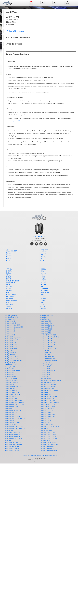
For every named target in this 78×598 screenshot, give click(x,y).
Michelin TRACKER (11, 424)
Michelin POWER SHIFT (12, 416)
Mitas (42, 259)
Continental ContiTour (11, 343)
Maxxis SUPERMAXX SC (48, 385)
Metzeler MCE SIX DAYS (12, 395)
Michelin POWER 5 (11, 412)
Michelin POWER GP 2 (47, 414)
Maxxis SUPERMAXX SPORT (14, 387)
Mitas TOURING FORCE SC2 (49, 438)
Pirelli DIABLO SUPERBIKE (13, 444)
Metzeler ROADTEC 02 (47, 399)
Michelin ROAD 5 (10, 420)
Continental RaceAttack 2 (48, 343)
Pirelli (8, 261)
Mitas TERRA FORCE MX (48, 434)
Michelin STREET (45, 422)
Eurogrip (43, 253)
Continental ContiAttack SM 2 (49, 337)
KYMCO (8, 289)
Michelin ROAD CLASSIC (13, 422)
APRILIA (9, 269)
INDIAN (8, 285)
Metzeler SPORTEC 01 (47, 401)
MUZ (41, 295)
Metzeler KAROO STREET (13, 393)
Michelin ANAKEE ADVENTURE (15, 405)
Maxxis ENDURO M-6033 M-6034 (50, 381)
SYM (41, 303)
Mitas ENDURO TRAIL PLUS (14, 426)
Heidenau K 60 (45, 369)
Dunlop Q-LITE (45, 355)
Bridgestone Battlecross (47, 325)
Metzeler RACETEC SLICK (48, 397)
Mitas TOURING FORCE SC (13, 438)
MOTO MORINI (11, 295)
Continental (44, 251)
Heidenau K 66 (45, 373)
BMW (42, 271)
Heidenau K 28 (45, 367)
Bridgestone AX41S (46, 323)
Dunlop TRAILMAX (10, 363)
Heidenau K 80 (45, 375)
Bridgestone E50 (10, 329)
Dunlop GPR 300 (45, 353)
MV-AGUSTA (10, 297)
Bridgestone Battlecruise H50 (14, 327)
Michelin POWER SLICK (48, 416)
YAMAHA (9, 309)
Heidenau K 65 (9, 373)
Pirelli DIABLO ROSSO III (13, 442)
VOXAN (42, 307)
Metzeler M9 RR (45, 393)
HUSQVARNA (10, 283)
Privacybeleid (40, 455)
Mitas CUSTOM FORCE (47, 424)
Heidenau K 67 (9, 375)
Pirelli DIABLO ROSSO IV (48, 442)
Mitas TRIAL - (9, 440)
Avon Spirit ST (44, 317)
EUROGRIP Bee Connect (13, 365)
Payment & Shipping (17, 121)
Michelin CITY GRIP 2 (47, 408)
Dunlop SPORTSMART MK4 (13, 361)
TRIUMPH (9, 305)
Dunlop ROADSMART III (12, 357)
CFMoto (8, 275)
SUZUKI (8, 303)
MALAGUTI (44, 291)
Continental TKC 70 (46, 347)
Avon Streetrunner (10, 319)
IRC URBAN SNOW (11, 379)
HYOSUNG (44, 283)
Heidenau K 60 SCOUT (47, 371)
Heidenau (9, 255)
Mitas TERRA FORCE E (47, 432)
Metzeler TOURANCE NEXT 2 (49, 403)
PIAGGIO (43, 299)
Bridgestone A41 (10, 321)
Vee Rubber (44, 261)
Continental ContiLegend (12, 339)
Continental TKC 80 (11, 349)
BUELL (8, 273)
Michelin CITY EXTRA (11, 408)
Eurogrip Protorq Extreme (48, 365)
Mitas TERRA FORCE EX (13, 434)
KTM (41, 287)
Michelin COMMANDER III (13, 410)
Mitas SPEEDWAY (46, 430)
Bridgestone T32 (45, 333)
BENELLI (43, 269)
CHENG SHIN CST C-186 (48, 335)
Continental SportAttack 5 (13, 347)
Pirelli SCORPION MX (47, 446)
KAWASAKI (9, 287)
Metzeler (43, 257)
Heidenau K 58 (9, 369)
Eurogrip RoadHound (11, 367)
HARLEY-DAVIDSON (12, 281)
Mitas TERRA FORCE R (12, 436)
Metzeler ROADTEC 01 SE (13, 399)
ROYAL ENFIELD (11, 301)
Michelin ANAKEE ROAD (48, 405)
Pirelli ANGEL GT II (46, 440)
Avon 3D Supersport (11, 315)
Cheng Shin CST (11, 251)
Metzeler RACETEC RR (12, 397)
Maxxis (8, 257)
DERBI (42, 277)
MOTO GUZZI (44, 293)
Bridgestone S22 (10, 331)
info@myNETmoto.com (15, 31)
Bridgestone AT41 (45, 321)
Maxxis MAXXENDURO (47, 383)
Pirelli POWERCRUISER (12, 446)
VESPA (8, 307)
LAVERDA (9, 291)
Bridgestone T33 (10, 335)
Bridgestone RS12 (46, 329)
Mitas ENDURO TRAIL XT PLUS (15, 428)
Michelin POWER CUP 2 (12, 414)
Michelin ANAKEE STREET (13, 407)
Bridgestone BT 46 (46, 327)
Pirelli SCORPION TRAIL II (13, 450)
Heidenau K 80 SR (10, 377)
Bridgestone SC (9, 333)
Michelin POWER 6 (46, 412)
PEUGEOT (9, 299)
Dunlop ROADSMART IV (48, 357)
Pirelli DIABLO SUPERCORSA (49, 444)
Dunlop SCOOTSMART (47, 359)
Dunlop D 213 (9, 351)
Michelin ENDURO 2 (46, 410)
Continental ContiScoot (12, 341)
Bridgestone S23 (45, 331)
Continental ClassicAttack (13, 337)
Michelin (8, 259)
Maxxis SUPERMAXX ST (48, 387)
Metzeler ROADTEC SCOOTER (15, 401)
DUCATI (8, 279)
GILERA (43, 279)
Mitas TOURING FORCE (48, 436)
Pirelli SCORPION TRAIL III (48, 450)
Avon (7, 249)
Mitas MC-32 (44, 428)
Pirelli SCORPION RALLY (13, 448)
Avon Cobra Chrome (46, 315)
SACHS (42, 301)
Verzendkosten (32, 455)
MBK (7, 293)
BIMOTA (9, 271)
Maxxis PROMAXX (10, 385)
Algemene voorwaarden (51, 455)
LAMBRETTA (44, 289)
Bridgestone (44, 249)
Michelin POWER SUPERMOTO (15, 418)
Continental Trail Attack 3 (48, 349)
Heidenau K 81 (45, 377)
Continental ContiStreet (47, 341)
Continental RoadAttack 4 (13, 345)
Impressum (24, 455)
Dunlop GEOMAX (10, 353)
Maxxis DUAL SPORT (11, 381)
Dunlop (8, 253)
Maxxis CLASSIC (45, 379)
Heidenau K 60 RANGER (12, 371)
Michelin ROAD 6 (45, 420)
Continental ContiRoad (47, 339)
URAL (42, 305)
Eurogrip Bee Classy (46, 363)
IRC (41, 255)
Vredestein (9, 263)
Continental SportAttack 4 (48, 345)
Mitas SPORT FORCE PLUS (13, 432)
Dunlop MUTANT (10, 355)
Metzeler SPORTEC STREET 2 (14, 403)
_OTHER (43, 309)
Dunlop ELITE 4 (45, 351)
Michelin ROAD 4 (45, 418)
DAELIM (8, 277)
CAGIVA (43, 273)
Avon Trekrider (45, 319)
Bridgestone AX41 (10, 323)
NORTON (43, 297)
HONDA (43, 281)
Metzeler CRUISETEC (47, 389)
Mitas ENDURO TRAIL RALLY (49, 426)
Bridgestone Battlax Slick (12, 325)
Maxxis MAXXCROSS (11, 383)
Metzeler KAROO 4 (11, 391)
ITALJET (43, 285)
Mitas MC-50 (9, 430)
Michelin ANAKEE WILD (47, 407)
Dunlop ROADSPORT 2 (12, 359)
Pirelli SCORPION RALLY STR (50, 448)
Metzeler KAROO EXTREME (49, 391)
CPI (41, 275)
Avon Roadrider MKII (11, 317)
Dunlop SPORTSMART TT (48, 361)
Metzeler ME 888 (45, 395)
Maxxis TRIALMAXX (11, 389)
